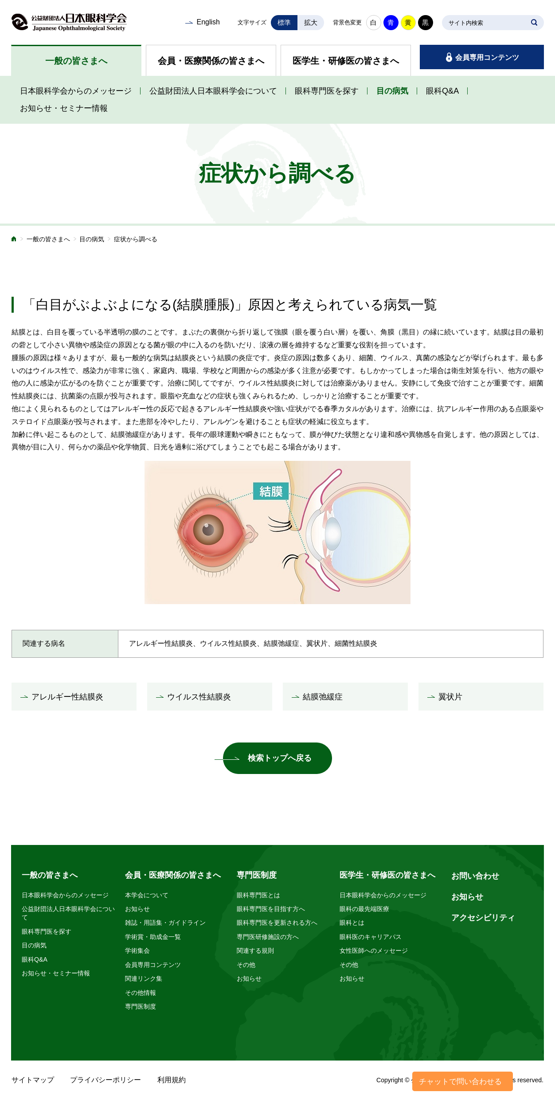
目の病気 (392, 90)
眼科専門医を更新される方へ (277, 922)
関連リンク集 (143, 978)
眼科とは (352, 922)
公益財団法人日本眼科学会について (213, 90)
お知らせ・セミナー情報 (64, 108)
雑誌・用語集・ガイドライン (165, 922)
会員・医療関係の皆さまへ (211, 61)
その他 (246, 964)
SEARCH (534, 22)
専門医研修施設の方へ (268, 936)
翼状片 (450, 696)
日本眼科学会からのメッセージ (76, 90)
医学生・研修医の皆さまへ (346, 61)
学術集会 (137, 950)
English (207, 22)
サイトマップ (33, 1080)
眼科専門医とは (258, 895)
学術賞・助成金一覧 (153, 936)
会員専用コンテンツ (487, 57)
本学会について (146, 895)
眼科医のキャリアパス (371, 936)
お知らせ (137, 908)
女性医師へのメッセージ (374, 950)
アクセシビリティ (483, 917)
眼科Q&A (442, 90)
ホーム (14, 239)
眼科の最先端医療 (364, 908)
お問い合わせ (475, 876)
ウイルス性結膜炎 (199, 696)
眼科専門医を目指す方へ (271, 908)
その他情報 (140, 992)
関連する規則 (255, 950)
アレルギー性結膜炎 (67, 696)
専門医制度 (140, 1006)
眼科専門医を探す (327, 90)
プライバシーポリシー (105, 1080)
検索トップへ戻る (280, 758)
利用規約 (171, 1080)
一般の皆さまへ (76, 61)
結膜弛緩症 (323, 696)
